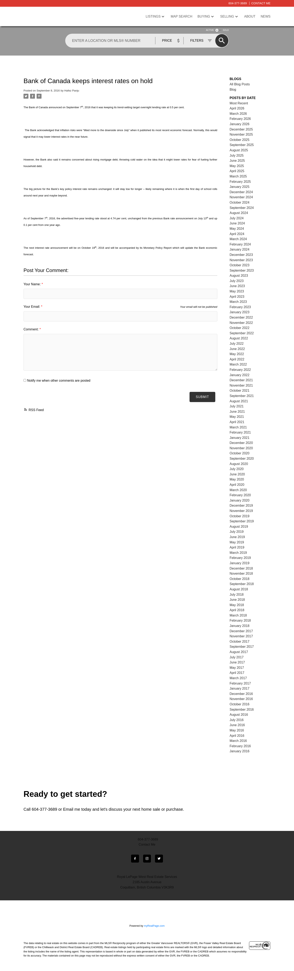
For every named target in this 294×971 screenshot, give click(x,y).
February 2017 (240, 683)
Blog (233, 89)
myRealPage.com (154, 926)
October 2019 (239, 516)
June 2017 (237, 662)
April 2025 (237, 171)
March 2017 (238, 678)
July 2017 (237, 657)
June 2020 (237, 474)
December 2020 (241, 443)
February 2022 (240, 369)
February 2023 (240, 307)
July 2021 (237, 406)
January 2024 (239, 249)
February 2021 (240, 432)
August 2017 (239, 652)
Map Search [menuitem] (181, 16)
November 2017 (241, 636)
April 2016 (237, 735)
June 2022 (237, 349)
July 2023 (237, 281)
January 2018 (239, 626)
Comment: (31, 329)
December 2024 (241, 192)
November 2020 (241, 448)
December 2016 (241, 694)
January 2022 (239, 375)
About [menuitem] (249, 16)
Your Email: (32, 306)
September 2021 (242, 396)
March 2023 (238, 301)
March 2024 (238, 239)
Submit (202, 397)
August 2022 (239, 338)
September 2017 (242, 646)
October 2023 (239, 265)
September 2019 (242, 521)
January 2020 (239, 500)
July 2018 (237, 594)
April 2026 (237, 108)
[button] (135, 859)
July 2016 (237, 720)
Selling (227, 16)
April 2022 (237, 359)
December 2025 (241, 129)
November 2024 (241, 197)
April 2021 (237, 422)
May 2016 (237, 730)
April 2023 (237, 296)
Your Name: (33, 284)
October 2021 (239, 390)
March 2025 (238, 176)
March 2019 (238, 552)
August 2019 (239, 526)
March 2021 (238, 427)
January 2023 (239, 312)
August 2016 (239, 714)
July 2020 (237, 469)
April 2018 (237, 610)
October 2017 (239, 641)
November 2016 (241, 699)
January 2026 (239, 124)
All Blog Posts (240, 84)
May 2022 (237, 354)
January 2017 (239, 688)
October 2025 (239, 140)
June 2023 (237, 286)
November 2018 (241, 573)
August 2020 (239, 464)
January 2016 (239, 751)
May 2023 (237, 291)
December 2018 (241, 568)
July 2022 (237, 343)
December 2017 (241, 631)
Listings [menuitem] (153, 16)
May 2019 (237, 542)
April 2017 (237, 672)
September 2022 (242, 333)
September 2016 (242, 709)
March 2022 (238, 364)
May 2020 (237, 479)
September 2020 (242, 458)
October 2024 (239, 202)
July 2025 (237, 155)
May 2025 (237, 166)
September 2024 (242, 208)
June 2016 (237, 725)
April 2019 (237, 547)
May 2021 (237, 416)
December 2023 (241, 254)
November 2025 (241, 134)
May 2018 (237, 605)
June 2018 (237, 599)
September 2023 (242, 270)
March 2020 (238, 490)
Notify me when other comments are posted (57, 380)
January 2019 (239, 563)
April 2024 (237, 234)
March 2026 (238, 113)
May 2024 (237, 228)
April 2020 (237, 484)
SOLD (226, 30)
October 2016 (239, 704)
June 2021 (237, 411)
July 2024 (237, 218)
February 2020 (240, 495)
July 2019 (237, 531)
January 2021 (239, 437)
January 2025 (239, 186)
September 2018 (242, 584)
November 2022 (241, 322)
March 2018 (238, 615)
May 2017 (237, 667)
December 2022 (241, 317)
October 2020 (239, 453)
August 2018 (239, 589)
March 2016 (238, 740)
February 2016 (240, 746)
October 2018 (239, 579)
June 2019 (237, 537)
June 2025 (237, 160)
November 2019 (241, 511)
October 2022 (239, 328)
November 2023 (241, 260)
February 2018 (240, 620)
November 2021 (241, 385)
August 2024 (239, 213)
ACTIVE (210, 30)
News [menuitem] (265, 16)
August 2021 (239, 401)
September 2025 (242, 145)
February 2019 (240, 558)
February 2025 (240, 181)
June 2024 (237, 223)
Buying (203, 16)
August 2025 (239, 150)
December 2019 (241, 505)
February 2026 (240, 118)
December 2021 (241, 380)
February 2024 (240, 244)
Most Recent (239, 103)
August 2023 (239, 275)
